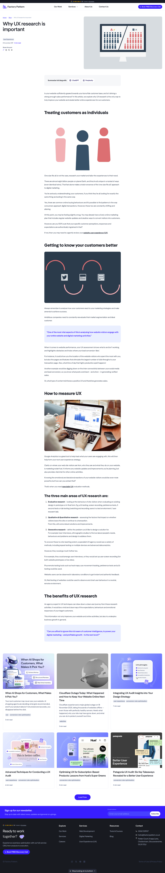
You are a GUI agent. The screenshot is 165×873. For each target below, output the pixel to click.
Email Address (112, 809)
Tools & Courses (116, 831)
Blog (10, 17)
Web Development (87, 831)
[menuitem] (58, 7)
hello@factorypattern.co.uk (149, 835)
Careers (62, 841)
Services (62, 836)
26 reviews (91, 1)
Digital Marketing (86, 836)
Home (4, 17)
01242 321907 (143, 831)
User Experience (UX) (88, 841)
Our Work (62, 831)
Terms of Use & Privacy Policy (150, 861)
